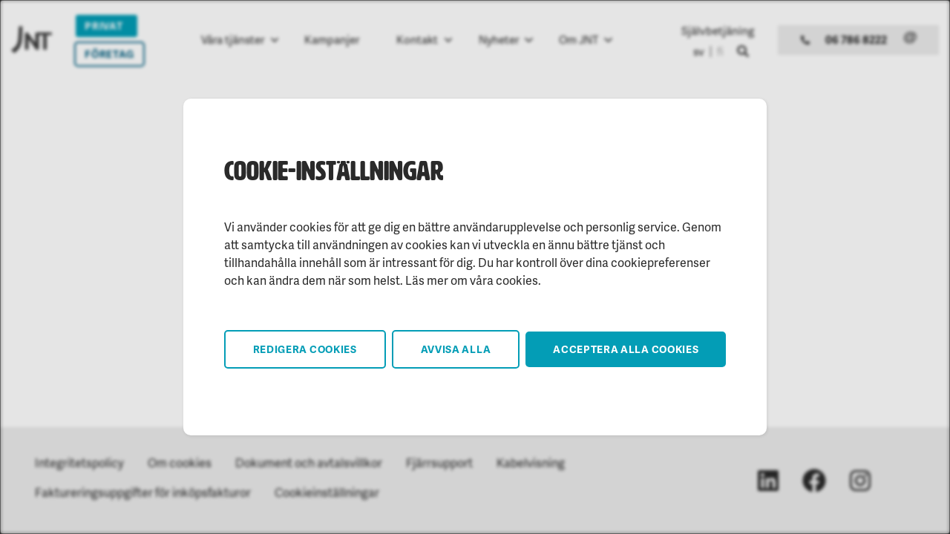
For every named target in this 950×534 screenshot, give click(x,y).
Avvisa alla (456, 349)
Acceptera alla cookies (625, 349)
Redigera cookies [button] (305, 349)
